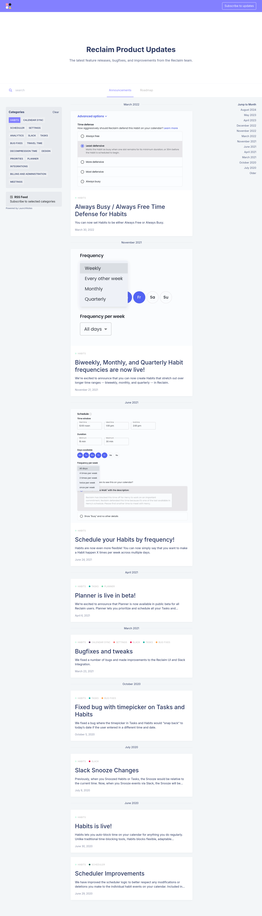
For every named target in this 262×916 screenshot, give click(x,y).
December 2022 (246, 125)
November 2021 (246, 141)
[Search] (38, 90)
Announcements (120, 90)
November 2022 (246, 130)
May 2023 (250, 115)
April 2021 (250, 151)
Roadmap (146, 90)
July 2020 (250, 167)
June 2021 (250, 146)
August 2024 (248, 109)
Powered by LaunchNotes (19, 208)
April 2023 (250, 120)
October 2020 (247, 162)
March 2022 (249, 136)
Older (253, 173)
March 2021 (249, 157)
